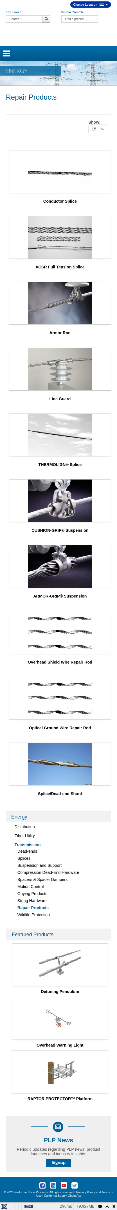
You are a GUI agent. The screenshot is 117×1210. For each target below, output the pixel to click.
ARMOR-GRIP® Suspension (60, 596)
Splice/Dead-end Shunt (60, 793)
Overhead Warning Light (60, 1045)
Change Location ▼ (90, 4)
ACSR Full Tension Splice (60, 267)
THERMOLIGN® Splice (60, 464)
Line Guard (60, 399)
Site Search (13, 12)
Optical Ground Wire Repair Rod (60, 728)
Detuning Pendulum (60, 991)
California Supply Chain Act (62, 1195)
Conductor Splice (60, 201)
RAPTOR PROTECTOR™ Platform (60, 1099)
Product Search (72, 12)
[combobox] (24, 19)
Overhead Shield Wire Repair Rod (60, 662)
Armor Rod (60, 333)
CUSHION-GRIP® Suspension (60, 530)
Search (47, 19)
